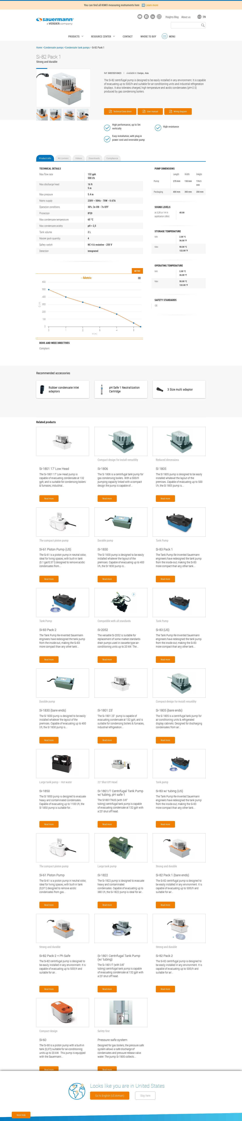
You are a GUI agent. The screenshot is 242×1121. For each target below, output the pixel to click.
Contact (125, 35)
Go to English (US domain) (114, 1095)
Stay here (159, 1095)
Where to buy (143, 35)
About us (185, 17)
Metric (137, 269)
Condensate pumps (53, 47)
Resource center (102, 35)
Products (79, 35)
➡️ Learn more (150, 5)
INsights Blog (171, 17)
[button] (63, 88)
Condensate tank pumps (77, 47)
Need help (21, 1114)
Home (39, 47)
